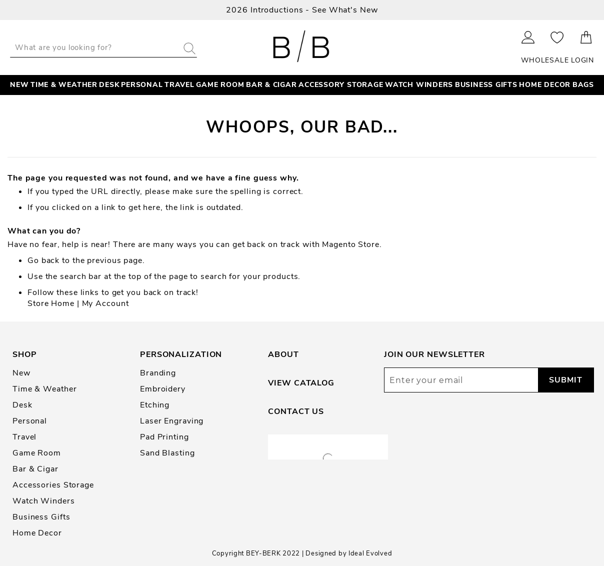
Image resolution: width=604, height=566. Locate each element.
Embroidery (163, 389)
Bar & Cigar (35, 469)
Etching (155, 405)
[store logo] (302, 47)
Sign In (528, 37)
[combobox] (103, 48)
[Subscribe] (566, 380)
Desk (22, 405)
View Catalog (301, 383)
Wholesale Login (557, 60)
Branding (158, 373)
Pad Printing (164, 437)
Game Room (36, 453)
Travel (24, 437)
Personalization (181, 354)
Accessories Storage (53, 485)
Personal (29, 421)
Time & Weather (44, 389)
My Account (105, 303)
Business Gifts (41, 517)
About (283, 354)
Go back (44, 260)
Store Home (51, 303)
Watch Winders (43, 501)
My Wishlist (557, 37)
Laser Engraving (172, 421)
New (21, 373)
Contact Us (296, 411)
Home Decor (37, 533)
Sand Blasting (167, 453)
